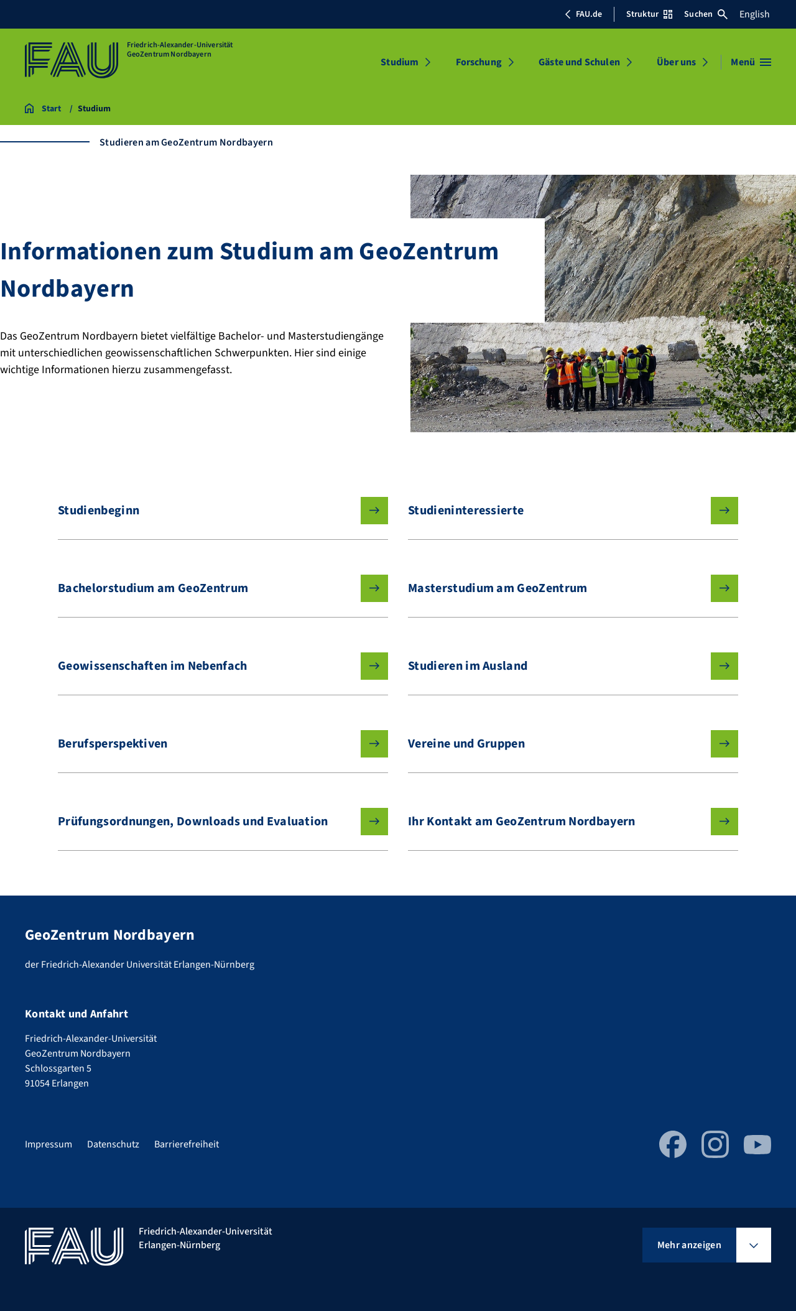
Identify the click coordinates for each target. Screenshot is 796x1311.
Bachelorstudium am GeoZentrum (213, 588)
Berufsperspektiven (213, 743)
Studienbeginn (213, 510)
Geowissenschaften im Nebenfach (213, 666)
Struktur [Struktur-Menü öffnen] (649, 14)
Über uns (676, 62)
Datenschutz (113, 1144)
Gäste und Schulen (579, 62)
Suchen (706, 14)
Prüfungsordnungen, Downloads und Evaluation (213, 821)
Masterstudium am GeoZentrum (563, 588)
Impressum (48, 1144)
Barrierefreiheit (186, 1144)
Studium (400, 62)
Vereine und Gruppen (563, 743)
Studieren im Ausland (563, 666)
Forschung (479, 62)
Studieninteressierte (563, 510)
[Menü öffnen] (751, 62)
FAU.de (583, 14)
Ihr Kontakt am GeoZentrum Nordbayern (563, 821)
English (754, 14)
